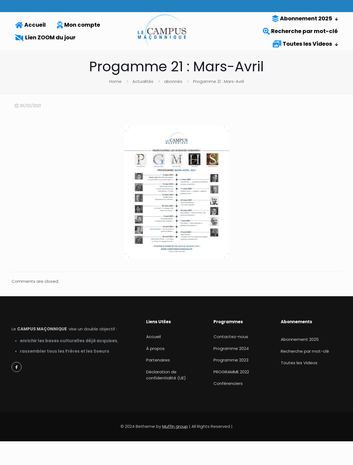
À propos (155, 348)
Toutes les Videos (299, 363)
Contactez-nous (230, 336)
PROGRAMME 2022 (231, 372)
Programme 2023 (230, 360)
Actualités (142, 81)
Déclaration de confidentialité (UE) (166, 375)
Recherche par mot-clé (305, 351)
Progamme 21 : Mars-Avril (218, 81)
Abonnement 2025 (300, 339)
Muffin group (175, 426)
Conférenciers (228, 383)
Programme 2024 (231, 348)
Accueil (153, 336)
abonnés (173, 81)
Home (115, 81)
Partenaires (158, 360)
